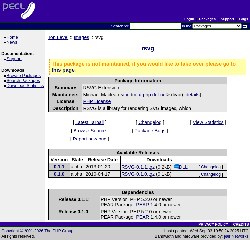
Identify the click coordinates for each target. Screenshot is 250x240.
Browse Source (90, 130)
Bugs (243, 19)
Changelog (150, 122)
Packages (207, 19)
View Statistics (208, 122)
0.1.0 (59, 174)
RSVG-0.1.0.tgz (138, 174)
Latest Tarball (89, 122)
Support (227, 19)
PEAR (142, 204)
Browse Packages (24, 75)
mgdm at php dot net (145, 94)
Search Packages (24, 80)
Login (189, 19)
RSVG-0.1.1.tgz (138, 167)
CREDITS (241, 224)
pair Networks (236, 236)
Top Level (58, 37)
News (12, 42)
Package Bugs (150, 130)
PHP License (97, 101)
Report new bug (90, 138)
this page (63, 70)
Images (81, 37)
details (193, 94)
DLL (181, 167)
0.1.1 (59, 166)
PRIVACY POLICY (213, 224)
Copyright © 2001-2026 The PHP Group (37, 231)
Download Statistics (26, 85)
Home (13, 37)
